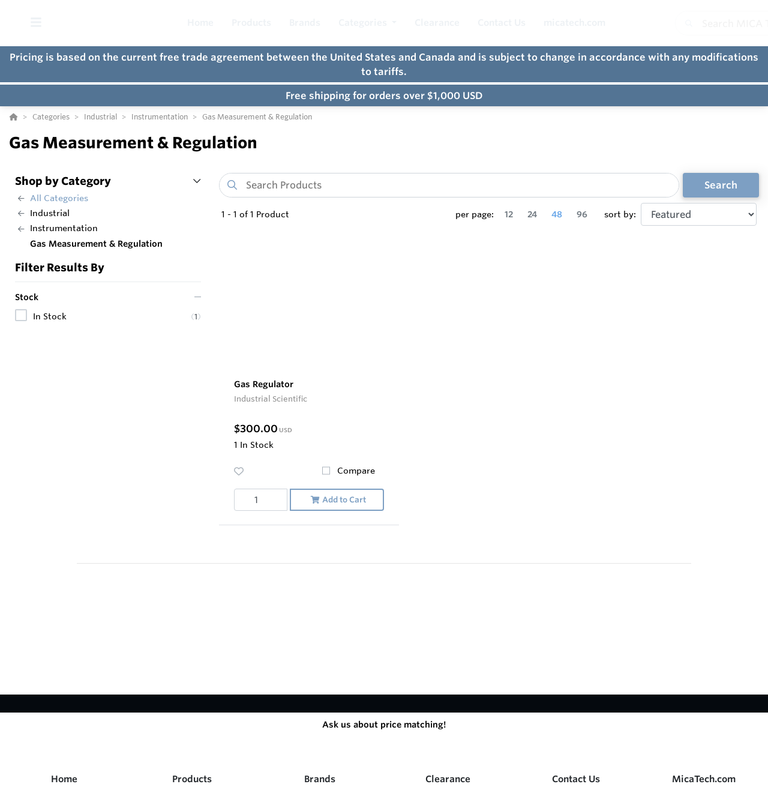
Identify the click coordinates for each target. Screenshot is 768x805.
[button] (367, 23)
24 (532, 214)
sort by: (620, 214)
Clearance (447, 779)
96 (582, 214)
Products (192, 779)
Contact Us (576, 779)
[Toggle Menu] (35, 23)
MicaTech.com (704, 779)
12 (509, 214)
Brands (319, 779)
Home (64, 779)
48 (556, 214)
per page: (474, 214)
